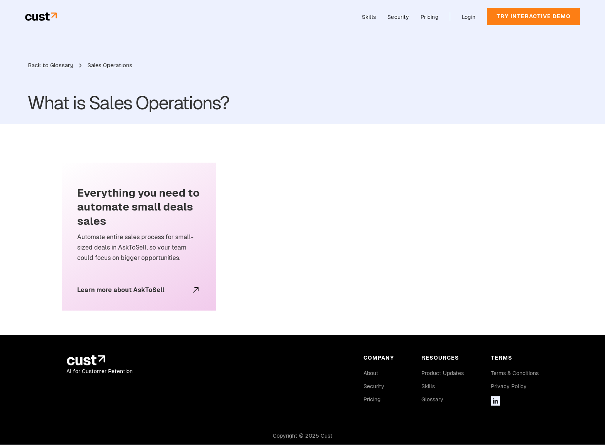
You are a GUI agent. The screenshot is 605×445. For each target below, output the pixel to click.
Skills (369, 17)
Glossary (432, 399)
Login (468, 17)
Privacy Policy (509, 386)
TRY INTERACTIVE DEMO (534, 16)
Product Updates (442, 373)
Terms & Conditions (515, 373)
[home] (41, 16)
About (371, 373)
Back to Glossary (50, 65)
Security (398, 17)
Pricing (429, 17)
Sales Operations (110, 65)
